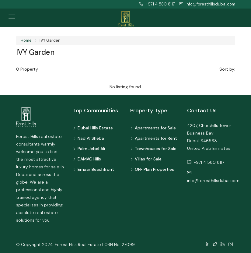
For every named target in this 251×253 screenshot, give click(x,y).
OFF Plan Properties (154, 169)
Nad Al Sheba (91, 138)
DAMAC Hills (89, 159)
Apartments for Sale (155, 128)
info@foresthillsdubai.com (213, 180)
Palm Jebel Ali (91, 148)
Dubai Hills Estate (95, 128)
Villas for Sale (148, 159)
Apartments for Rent (156, 138)
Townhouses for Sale (155, 148)
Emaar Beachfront (96, 169)
